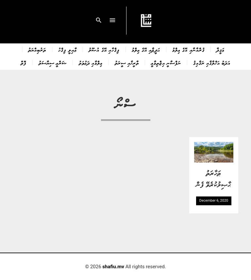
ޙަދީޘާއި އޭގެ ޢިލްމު (146, 49)
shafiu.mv (113, 267)
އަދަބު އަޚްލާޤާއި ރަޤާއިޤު (211, 62)
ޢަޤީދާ (220, 49)
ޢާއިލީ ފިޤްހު (67, 49)
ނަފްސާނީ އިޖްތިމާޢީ (166, 62)
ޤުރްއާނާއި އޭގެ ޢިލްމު (188, 49)
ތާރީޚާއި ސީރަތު (127, 62)
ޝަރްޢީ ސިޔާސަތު (53, 62)
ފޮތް (23, 62)
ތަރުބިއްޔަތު (37, 49)
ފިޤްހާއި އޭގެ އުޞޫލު (104, 49)
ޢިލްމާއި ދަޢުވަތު (91, 62)
